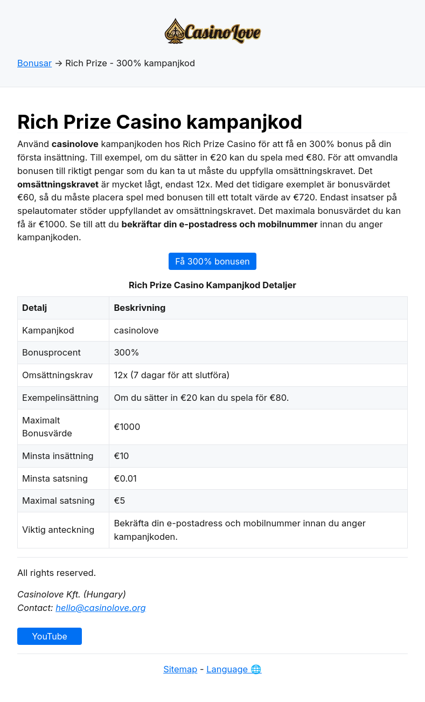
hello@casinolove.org (100, 607)
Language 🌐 (234, 669)
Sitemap (180, 669)
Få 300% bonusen (212, 261)
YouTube (49, 636)
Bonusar (34, 63)
